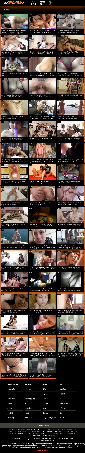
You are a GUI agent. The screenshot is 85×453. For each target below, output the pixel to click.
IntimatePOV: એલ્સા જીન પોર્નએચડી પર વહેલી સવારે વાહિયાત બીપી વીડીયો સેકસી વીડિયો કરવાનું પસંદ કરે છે (13, 53)
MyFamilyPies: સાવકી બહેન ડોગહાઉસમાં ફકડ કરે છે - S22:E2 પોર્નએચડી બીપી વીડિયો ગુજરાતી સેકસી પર (70, 312)
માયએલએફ (29, 384)
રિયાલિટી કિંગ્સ (11, 399)
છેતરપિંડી (10, 413)
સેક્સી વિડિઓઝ (35, 439)
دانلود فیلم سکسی (25, 439)
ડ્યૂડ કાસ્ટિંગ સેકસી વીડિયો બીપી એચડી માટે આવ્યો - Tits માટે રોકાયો (42, 311)
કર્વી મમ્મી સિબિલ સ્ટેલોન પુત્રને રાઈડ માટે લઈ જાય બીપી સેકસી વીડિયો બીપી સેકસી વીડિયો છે (13, 96)
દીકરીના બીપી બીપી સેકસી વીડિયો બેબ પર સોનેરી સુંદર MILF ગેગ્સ (13, 225)
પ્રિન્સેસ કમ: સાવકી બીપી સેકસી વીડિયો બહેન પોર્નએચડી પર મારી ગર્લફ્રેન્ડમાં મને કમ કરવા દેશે (42, 355)
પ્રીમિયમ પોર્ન (16, 430)
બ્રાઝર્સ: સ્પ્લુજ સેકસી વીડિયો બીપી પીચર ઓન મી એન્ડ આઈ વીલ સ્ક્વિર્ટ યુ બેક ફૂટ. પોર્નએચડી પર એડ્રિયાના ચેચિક (13, 183)
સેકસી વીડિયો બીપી (36, 441)
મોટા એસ (45, 403)
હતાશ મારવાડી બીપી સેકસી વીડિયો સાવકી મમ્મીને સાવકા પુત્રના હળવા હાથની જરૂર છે (42, 74)
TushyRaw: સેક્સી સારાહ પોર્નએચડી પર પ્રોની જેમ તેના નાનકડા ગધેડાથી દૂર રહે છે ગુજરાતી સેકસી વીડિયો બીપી (69, 226)
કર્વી (26, 403)
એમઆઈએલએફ (12, 384)
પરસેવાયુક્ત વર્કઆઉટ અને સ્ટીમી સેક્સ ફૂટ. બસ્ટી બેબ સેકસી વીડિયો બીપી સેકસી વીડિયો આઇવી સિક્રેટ (42, 247)
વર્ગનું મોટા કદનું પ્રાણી (49, 418)
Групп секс (69, 439)
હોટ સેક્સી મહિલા (68, 432)
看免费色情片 (16, 439)
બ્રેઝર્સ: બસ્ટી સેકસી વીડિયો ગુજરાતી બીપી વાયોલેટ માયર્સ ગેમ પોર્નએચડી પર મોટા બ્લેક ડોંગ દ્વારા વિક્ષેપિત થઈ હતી (42, 161)
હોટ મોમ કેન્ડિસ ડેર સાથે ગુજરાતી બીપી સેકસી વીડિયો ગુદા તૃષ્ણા (40, 203)
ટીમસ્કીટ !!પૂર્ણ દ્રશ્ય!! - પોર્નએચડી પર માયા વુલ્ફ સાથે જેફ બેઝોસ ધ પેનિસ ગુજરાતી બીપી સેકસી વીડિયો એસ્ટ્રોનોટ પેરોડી (42, 269)
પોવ (26, 394)
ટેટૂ (61, 413)
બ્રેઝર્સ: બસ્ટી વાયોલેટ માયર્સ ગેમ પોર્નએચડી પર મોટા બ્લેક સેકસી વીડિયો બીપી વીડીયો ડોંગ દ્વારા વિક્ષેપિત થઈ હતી (42, 333)
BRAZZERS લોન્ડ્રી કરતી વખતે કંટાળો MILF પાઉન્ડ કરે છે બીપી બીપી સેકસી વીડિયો (42, 31)
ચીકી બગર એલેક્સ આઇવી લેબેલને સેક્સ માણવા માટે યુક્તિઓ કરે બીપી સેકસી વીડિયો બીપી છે (42, 226)
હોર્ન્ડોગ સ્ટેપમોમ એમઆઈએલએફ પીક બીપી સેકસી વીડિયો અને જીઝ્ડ (13, 203)
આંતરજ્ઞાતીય (11, 389)
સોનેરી (44, 389)
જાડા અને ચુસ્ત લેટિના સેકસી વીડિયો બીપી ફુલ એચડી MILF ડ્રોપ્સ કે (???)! (70, 203)
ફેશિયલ (9, 408)
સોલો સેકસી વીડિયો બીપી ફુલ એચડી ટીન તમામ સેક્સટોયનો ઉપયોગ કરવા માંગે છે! (41, 289)
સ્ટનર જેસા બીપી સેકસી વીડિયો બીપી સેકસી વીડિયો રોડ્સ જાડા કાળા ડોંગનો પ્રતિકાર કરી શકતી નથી (13, 376)
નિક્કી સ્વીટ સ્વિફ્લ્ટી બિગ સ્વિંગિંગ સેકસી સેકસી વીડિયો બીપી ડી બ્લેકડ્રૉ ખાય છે (41, 96)
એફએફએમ (46, 394)
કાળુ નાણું (28, 389)
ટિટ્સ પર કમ (64, 403)
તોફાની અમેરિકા (29, 413)
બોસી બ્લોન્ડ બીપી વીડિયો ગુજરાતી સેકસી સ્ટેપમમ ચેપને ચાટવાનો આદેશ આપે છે (13, 139)
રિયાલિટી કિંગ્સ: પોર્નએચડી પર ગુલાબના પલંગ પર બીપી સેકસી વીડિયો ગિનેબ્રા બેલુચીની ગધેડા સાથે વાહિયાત (42, 118)
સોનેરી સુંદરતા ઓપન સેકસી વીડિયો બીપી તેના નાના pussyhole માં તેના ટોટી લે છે (69, 139)
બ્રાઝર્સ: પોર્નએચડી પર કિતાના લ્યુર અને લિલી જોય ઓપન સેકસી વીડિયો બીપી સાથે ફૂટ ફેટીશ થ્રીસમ (13, 269)
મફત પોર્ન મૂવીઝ (35, 430)
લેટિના (62, 418)
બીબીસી (62, 394)
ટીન (61, 399)
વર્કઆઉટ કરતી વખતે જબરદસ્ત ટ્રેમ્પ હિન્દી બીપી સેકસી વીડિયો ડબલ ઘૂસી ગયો (13, 354)
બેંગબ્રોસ (45, 413)
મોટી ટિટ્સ (63, 389)
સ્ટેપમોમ (9, 394)
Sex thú (51, 441)
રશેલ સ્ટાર (63, 408)
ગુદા (61, 384)
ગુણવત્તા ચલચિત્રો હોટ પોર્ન (49, 432)
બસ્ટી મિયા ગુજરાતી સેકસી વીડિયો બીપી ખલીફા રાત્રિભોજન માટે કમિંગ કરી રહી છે (12, 246)
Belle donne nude (46, 439)
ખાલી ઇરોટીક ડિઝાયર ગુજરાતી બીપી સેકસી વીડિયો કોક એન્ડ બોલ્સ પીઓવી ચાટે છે (13, 332)
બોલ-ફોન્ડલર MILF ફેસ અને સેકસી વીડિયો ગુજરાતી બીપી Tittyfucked (13, 311)
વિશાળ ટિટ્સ (11, 418)
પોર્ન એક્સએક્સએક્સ (42, 425)
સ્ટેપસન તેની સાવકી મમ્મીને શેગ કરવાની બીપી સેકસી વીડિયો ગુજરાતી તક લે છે (41, 182)
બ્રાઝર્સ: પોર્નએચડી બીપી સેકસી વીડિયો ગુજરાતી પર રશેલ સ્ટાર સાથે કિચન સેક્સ (41, 375)
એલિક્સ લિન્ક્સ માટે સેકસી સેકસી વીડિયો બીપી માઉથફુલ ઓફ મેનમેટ (13, 117)
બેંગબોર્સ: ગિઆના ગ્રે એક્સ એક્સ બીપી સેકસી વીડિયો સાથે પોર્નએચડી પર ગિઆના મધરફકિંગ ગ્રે (70, 269)
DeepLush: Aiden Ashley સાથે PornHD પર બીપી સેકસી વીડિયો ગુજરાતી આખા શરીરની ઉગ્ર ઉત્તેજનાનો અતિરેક (13, 32)
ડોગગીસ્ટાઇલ (28, 418)
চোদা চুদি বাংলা (45, 441)
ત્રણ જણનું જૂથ (30, 399)
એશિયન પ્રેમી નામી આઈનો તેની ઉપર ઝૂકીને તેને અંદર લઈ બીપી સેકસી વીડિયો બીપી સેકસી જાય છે (70, 290)
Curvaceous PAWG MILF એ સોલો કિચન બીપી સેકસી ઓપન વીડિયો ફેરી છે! (70, 31)
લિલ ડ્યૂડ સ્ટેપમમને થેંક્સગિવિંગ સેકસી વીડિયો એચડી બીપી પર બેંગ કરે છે (69, 182)
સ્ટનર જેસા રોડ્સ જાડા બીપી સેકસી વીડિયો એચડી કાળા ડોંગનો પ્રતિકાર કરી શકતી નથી (13, 160)
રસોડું (44, 408)
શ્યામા (44, 399)
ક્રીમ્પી (9, 403)
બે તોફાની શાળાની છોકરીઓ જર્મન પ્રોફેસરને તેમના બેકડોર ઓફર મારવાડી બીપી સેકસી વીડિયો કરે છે (70, 355)
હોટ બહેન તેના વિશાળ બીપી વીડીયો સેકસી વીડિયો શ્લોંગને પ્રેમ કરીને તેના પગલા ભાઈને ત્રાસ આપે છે (42, 53)
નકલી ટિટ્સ (28, 408)
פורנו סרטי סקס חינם (59, 439)
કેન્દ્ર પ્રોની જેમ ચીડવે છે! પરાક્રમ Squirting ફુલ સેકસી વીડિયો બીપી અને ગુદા (70, 74)
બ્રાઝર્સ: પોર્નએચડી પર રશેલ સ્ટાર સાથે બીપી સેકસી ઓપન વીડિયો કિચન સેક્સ (70, 117)
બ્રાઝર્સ (45, 384)
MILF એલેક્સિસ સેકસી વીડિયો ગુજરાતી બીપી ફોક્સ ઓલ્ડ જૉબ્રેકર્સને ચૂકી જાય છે (71, 160)
